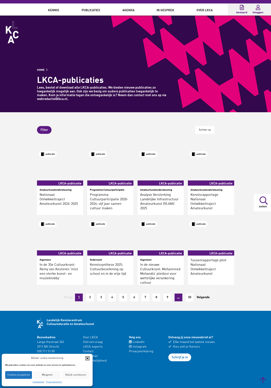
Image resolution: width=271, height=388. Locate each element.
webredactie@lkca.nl (52, 99)
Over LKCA (205, 10)
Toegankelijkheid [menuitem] (95, 360)
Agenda (128, 10)
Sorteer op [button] (205, 130)
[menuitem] (54, 9)
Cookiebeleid (38, 382)
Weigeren (47, 375)
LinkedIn (136, 342)
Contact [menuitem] (88, 351)
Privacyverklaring (54, 382)
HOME (42, 70)
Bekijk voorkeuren (75, 375)
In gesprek (165, 10)
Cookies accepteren (18, 375)
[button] (87, 358)
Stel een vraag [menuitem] (93, 342)
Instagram (138, 346)
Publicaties (91, 10)
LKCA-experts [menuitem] (93, 346)
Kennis (53, 10)
